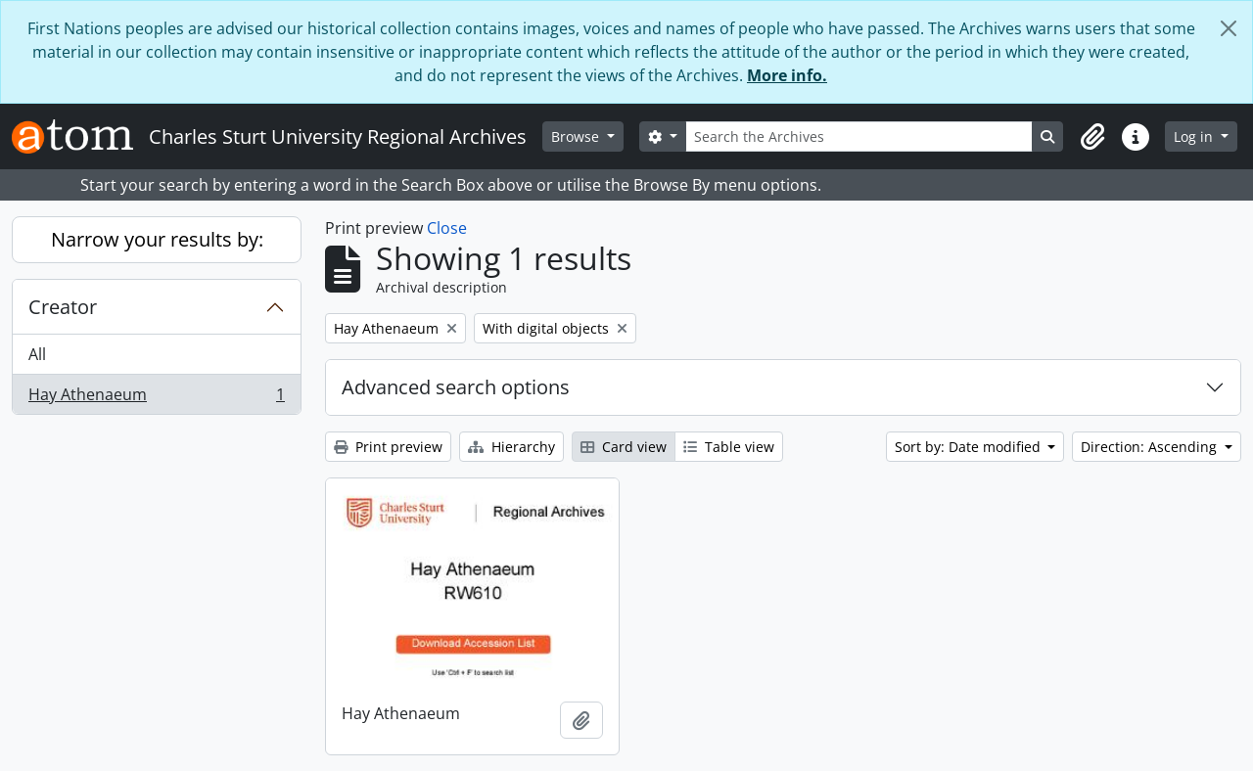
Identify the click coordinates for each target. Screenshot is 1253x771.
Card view (623, 446)
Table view (728, 446)
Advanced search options (456, 387)
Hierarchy (511, 446)
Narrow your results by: (157, 239)
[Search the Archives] (859, 136)
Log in (1195, 136)
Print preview (388, 446)
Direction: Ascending (1151, 446)
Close (447, 228)
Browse (577, 136)
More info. (787, 75)
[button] (1092, 137)
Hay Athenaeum (156, 398)
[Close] (1228, 28)
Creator (62, 307)
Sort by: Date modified (969, 446)
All (37, 354)
